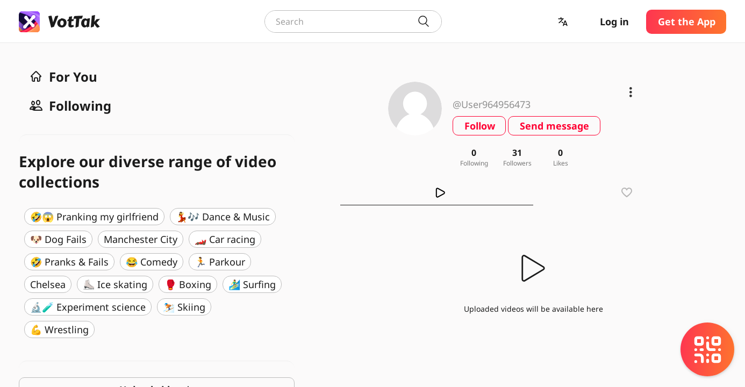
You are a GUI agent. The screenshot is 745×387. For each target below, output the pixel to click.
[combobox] (353, 21)
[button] (564, 22)
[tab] (436, 192)
